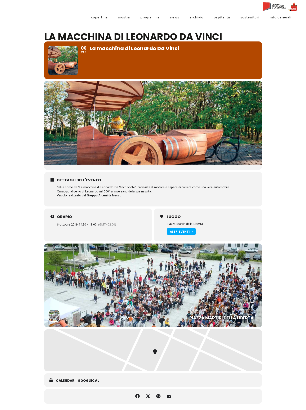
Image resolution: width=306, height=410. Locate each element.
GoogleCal (88, 381)
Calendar (65, 381)
